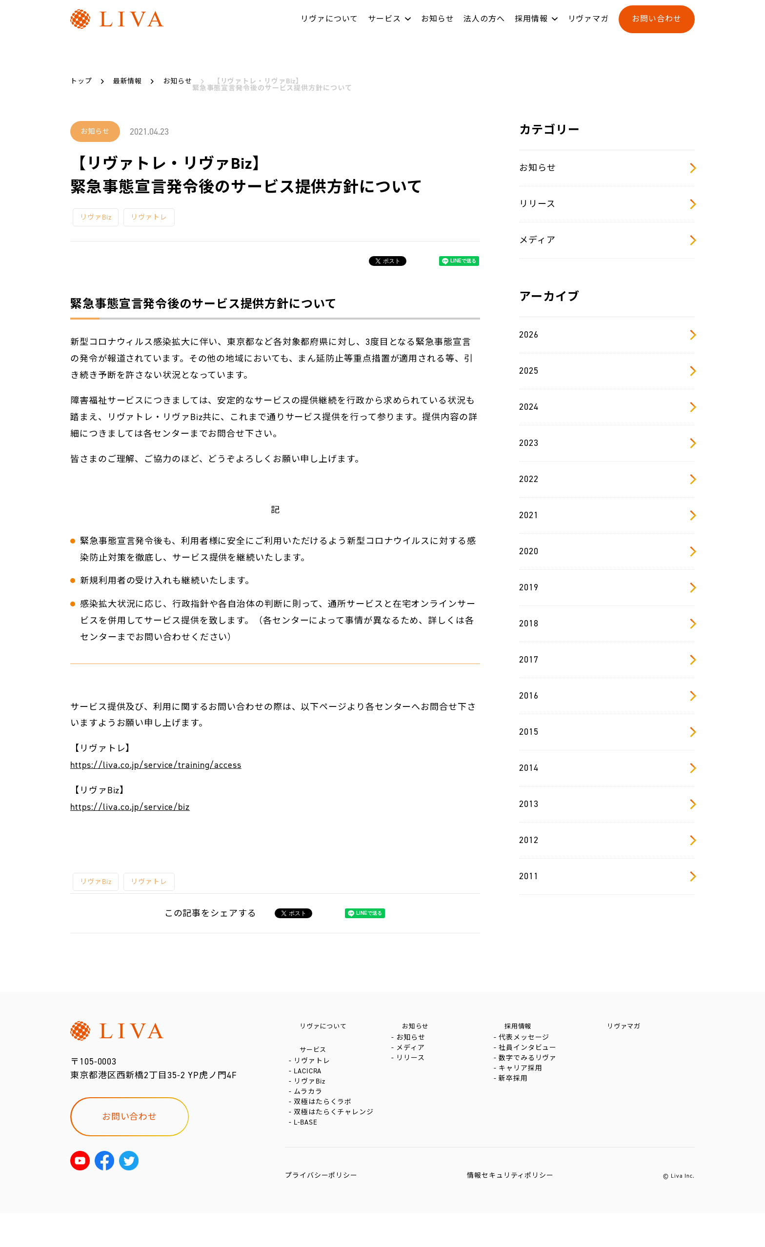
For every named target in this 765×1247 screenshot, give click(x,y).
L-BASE (307, 1156)
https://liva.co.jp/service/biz (130, 807)
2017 (607, 659)
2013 (607, 804)
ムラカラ (310, 1112)
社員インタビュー (530, 1057)
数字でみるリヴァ (530, 1071)
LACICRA (309, 1083)
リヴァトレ (149, 217)
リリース (607, 204)
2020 (607, 551)
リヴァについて (329, 28)
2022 (607, 479)
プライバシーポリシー (321, 1209)
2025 (607, 371)
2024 (607, 407)
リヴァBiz (95, 217)
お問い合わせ (656, 28)
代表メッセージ (526, 1042)
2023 (607, 443)
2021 (607, 515)
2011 (607, 876)
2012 (607, 840)
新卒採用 (515, 1101)
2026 (607, 335)
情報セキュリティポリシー (510, 1209)
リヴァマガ (588, 28)
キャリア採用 (522, 1086)
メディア (607, 240)
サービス (384, 28)
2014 (607, 768)
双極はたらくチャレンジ (336, 1141)
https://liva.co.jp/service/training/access (156, 765)
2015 (607, 732)
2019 (607, 587)
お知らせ (437, 28)
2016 (607, 696)
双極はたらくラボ (325, 1127)
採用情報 (531, 28)
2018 (607, 623)
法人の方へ (484, 28)
